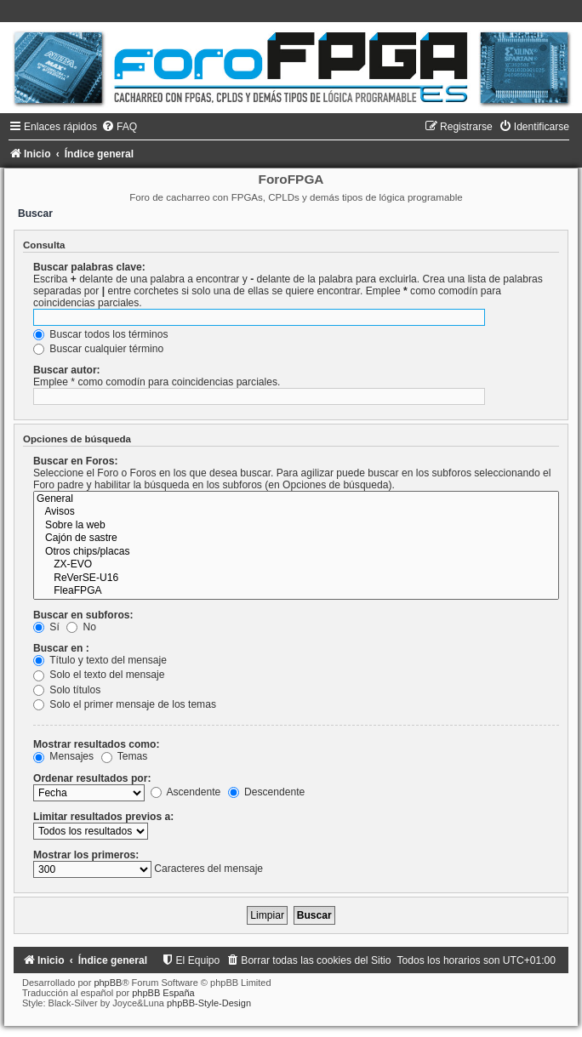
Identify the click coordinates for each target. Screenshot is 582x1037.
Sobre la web (296, 526)
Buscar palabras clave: (89, 267)
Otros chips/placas (296, 552)
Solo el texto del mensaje (99, 675)
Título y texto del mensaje (100, 660)
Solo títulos (66, 690)
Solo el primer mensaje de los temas (124, 704)
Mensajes (63, 756)
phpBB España (163, 993)
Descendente (266, 792)
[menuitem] (119, 127)
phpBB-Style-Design (209, 1003)
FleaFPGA (296, 591)
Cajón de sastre (296, 538)
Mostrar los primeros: (86, 855)
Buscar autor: (66, 370)
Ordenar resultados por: (92, 778)
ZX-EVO (296, 565)
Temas (124, 756)
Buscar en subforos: (83, 615)
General (296, 499)
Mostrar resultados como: (96, 744)
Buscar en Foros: (75, 461)
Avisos (296, 512)
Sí (46, 627)
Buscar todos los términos (100, 334)
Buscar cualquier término (98, 349)
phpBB (108, 982)
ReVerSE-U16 (296, 578)
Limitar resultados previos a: (103, 817)
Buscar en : (61, 648)
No (81, 627)
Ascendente (186, 792)
